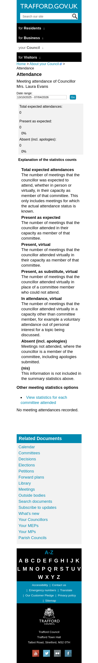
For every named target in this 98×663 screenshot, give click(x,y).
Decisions (27, 459)
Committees (29, 453)
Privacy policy (67, 595)
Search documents (35, 501)
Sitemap (50, 600)
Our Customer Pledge (39, 595)
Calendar (27, 447)
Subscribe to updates (37, 507)
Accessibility (40, 585)
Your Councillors (33, 519)
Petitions (26, 471)
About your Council (44, 64)
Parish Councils (33, 537)
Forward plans (31, 477)
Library (25, 483)
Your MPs (27, 531)
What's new (29, 513)
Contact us (59, 585)
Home (21, 64)
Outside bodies (32, 495)
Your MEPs (29, 525)
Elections (27, 465)
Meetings (27, 489)
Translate (66, 590)
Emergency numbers (42, 590)
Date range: (24, 93)
